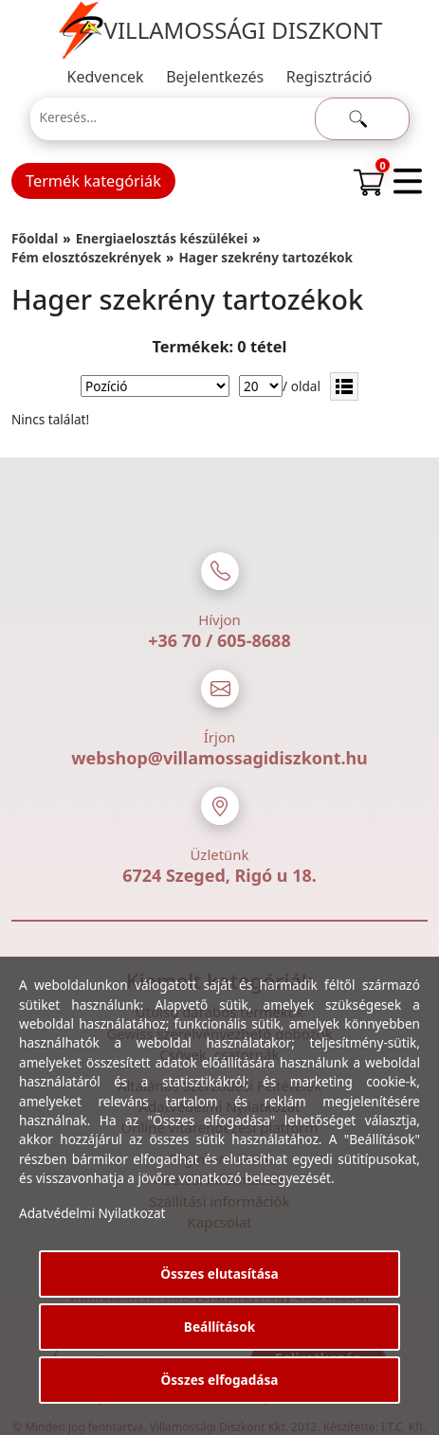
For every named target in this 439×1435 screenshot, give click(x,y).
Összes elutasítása (219, 1274)
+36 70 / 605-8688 (219, 640)
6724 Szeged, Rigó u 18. (219, 875)
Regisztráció (329, 76)
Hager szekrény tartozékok (265, 257)
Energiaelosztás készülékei (162, 238)
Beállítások (219, 1327)
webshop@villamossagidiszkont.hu (219, 757)
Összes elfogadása (220, 1380)
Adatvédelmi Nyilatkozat (92, 1213)
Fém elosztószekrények (86, 257)
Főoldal (34, 238)
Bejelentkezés (215, 76)
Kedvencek (105, 76)
